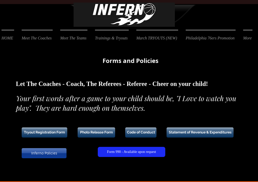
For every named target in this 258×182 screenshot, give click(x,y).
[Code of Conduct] (140, 132)
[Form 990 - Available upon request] (131, 152)
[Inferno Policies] (44, 153)
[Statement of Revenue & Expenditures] (200, 132)
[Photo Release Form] (96, 132)
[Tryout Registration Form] (44, 132)
